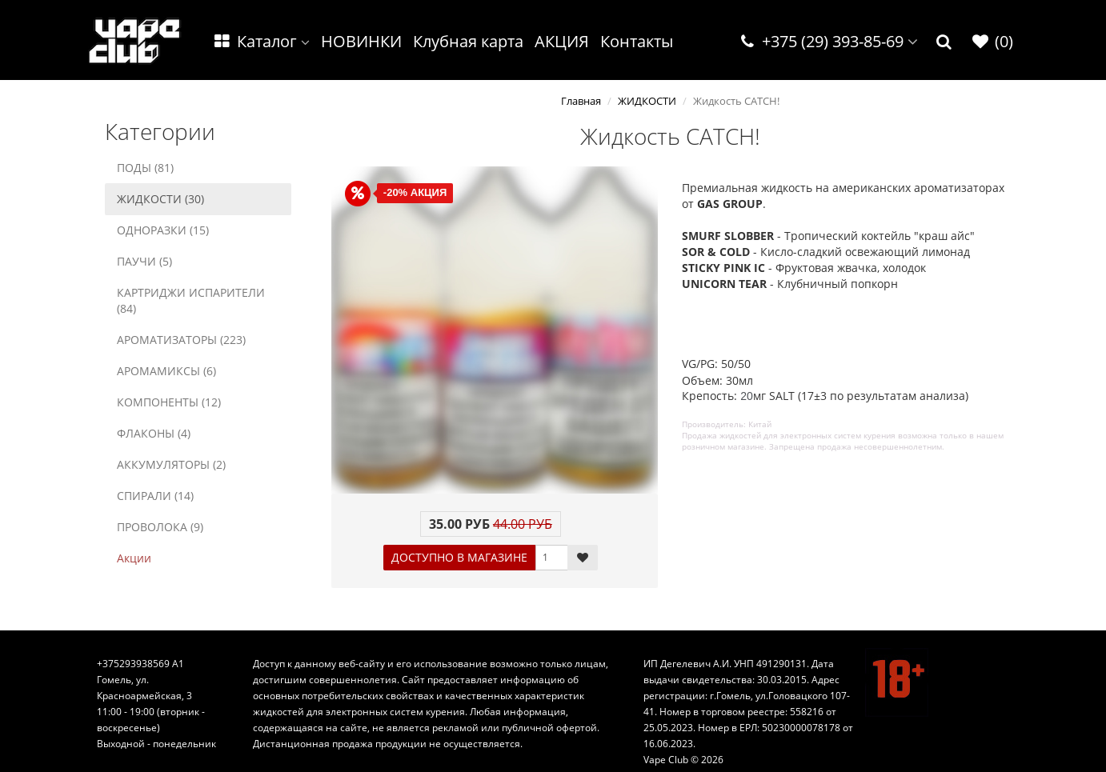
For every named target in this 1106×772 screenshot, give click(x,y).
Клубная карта (468, 41)
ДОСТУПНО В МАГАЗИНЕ (459, 557)
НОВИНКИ (361, 41)
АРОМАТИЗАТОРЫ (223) (181, 339)
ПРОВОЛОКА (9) (160, 526)
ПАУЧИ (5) (144, 261)
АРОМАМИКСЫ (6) (166, 370)
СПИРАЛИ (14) (155, 495)
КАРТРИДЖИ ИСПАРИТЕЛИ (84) (191, 300)
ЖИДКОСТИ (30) (160, 198)
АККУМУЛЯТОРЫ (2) (171, 464)
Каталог (261, 41)
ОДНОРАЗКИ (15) (163, 230)
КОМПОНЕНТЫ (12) (169, 402)
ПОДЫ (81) (145, 167)
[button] (944, 42)
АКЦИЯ (562, 41)
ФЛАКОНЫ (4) (153, 433)
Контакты (636, 41)
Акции (134, 558)
